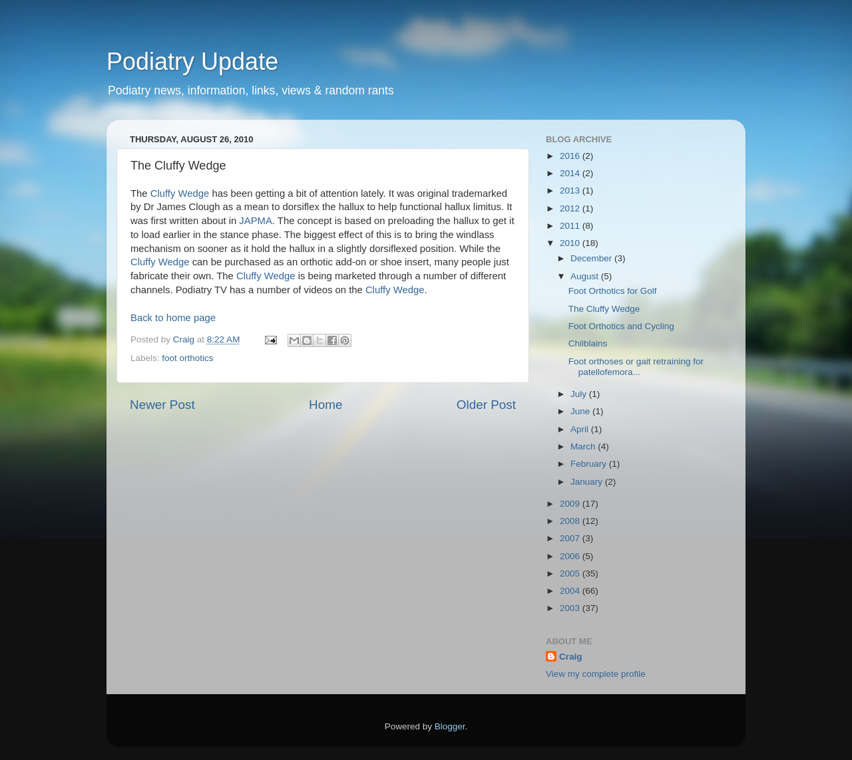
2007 (571, 538)
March (584, 446)
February (589, 464)
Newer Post (162, 405)
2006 (571, 556)
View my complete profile (596, 674)
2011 (571, 226)
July (579, 394)
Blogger (450, 726)
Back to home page (173, 318)
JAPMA (255, 220)
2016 (571, 156)
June (581, 411)
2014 (571, 173)
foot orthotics (187, 358)
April (580, 429)
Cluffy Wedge (180, 193)
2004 (571, 591)
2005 (571, 573)
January (587, 482)
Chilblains (588, 343)
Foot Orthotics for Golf (612, 291)
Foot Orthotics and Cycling (621, 326)
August (585, 276)
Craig (570, 657)
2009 (571, 504)
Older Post (486, 405)
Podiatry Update (192, 61)
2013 (571, 190)
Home (325, 405)
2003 (571, 608)
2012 (571, 208)
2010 (571, 243)
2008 (571, 521)
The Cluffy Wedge (604, 309)
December (592, 258)
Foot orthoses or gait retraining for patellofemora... (636, 366)
